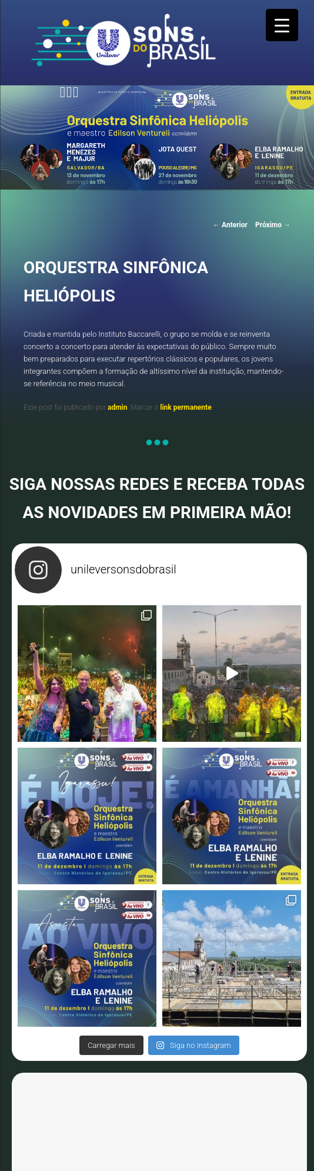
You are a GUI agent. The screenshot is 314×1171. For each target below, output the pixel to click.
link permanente (185, 407)
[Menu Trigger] (282, 25)
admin (117, 407)
